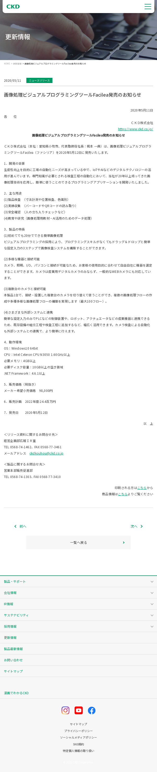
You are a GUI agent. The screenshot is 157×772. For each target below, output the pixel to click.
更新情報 (17, 64)
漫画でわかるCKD (16, 693)
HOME (7, 64)
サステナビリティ (16, 615)
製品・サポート (15, 581)
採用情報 (10, 626)
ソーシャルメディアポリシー (78, 737)
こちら (142, 487)
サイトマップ (13, 671)
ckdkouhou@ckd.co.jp (46, 453)
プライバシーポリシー (78, 731)
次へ (134, 526)
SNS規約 (78, 744)
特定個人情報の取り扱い (78, 751)
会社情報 (10, 592)
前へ (23, 526)
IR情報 (8, 604)
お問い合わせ (13, 660)
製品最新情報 (13, 648)
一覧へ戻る (78, 542)
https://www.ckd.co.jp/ (135, 129)
